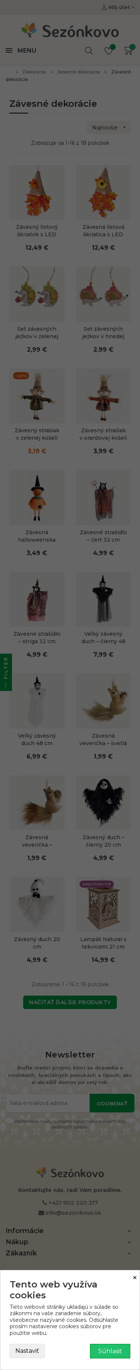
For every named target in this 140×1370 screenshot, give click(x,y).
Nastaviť (27, 1350)
